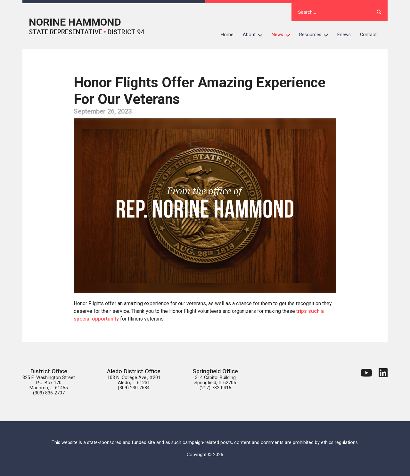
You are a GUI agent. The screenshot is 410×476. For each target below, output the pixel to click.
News (283, 35)
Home (227, 34)
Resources (316, 35)
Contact (368, 34)
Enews (344, 34)
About (255, 35)
